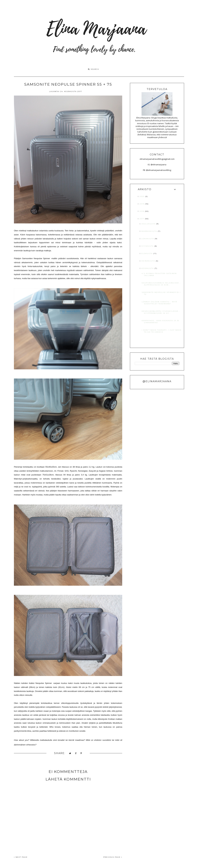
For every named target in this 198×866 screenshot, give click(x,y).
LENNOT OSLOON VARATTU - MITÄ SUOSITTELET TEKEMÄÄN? (159, 303)
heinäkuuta (148, 261)
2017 (142, 219)
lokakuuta (148, 239)
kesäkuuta (148, 268)
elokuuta (147, 253)
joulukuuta (148, 224)
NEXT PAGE (21, 857)
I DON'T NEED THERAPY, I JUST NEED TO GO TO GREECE (161, 331)
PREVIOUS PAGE (112, 857)
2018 (142, 211)
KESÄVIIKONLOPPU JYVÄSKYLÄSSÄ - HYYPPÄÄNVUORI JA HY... (161, 312)
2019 (142, 204)
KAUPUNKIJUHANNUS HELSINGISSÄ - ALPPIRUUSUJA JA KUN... (161, 284)
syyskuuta (147, 246)
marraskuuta (149, 231)
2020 (142, 196)
